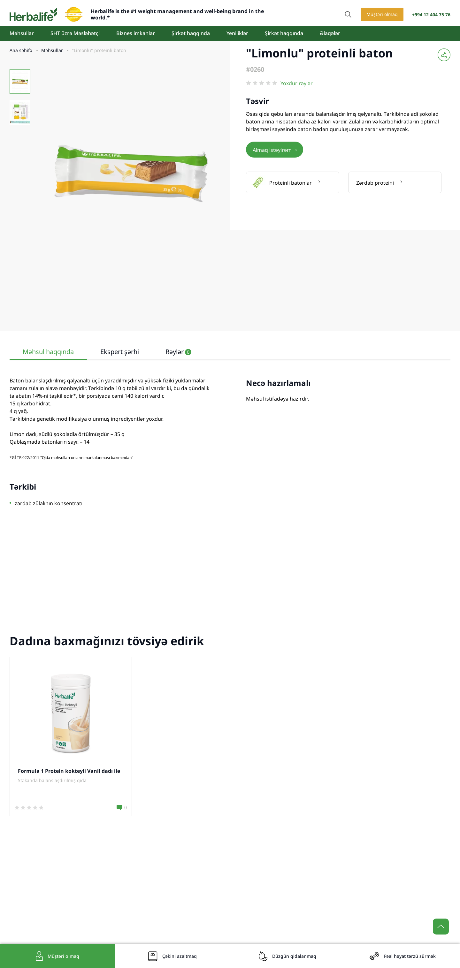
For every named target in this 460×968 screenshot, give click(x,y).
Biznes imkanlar (135, 33)
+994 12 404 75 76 (431, 14)
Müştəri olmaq (382, 14)
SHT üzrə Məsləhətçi (75, 33)
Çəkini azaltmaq (179, 956)
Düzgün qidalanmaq (294, 956)
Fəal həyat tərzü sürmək (410, 956)
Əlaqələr (330, 33)
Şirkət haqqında (191, 33)
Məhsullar (22, 33)
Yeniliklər (237, 33)
